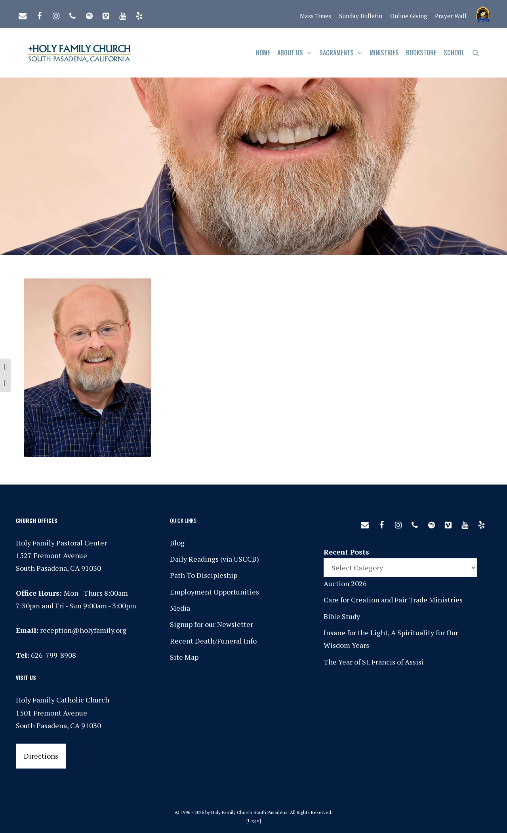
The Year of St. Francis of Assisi (374, 661)
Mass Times (315, 16)
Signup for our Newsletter (211, 624)
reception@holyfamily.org (83, 630)
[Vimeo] (105, 14)
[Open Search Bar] (475, 52)
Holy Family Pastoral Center (61, 542)
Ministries (384, 52)
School (454, 52)
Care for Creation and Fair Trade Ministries (393, 599)
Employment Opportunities (214, 591)
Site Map (184, 657)
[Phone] (72, 14)
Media (180, 608)
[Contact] (22, 14)
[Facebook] (39, 14)
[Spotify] (89, 14)
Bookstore (421, 52)
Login (253, 821)
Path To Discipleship (203, 575)
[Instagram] (56, 14)
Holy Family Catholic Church (62, 699)
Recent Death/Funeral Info (213, 641)
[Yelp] (139, 14)
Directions (41, 756)
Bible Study (342, 616)
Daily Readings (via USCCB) (214, 559)
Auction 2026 (345, 583)
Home (263, 52)
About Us (296, 52)
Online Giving (408, 16)
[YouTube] (122, 14)
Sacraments (342, 52)
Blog (177, 542)
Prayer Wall (451, 16)
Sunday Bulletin (360, 16)
